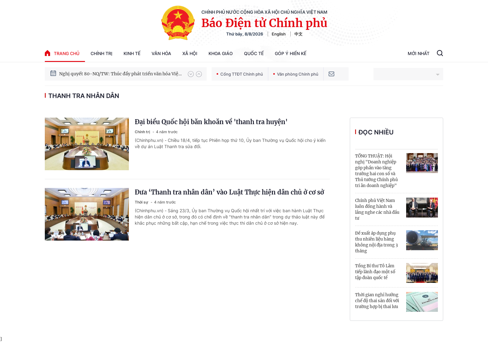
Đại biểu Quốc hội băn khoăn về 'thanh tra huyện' (211, 122)
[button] (191, 74)
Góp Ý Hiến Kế (290, 53)
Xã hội (189, 53)
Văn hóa (161, 53)
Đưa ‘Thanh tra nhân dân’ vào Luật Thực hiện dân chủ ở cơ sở (229, 192)
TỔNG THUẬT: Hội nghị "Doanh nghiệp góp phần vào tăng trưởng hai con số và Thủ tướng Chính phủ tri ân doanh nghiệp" (376, 170)
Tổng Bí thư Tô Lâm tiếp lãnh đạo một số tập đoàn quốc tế (375, 271)
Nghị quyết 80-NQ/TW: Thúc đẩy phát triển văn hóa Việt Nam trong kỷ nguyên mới (120, 74)
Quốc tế (254, 53)
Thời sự (142, 202)
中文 (298, 33)
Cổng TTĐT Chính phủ (240, 74)
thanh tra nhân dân (83, 96)
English (279, 33)
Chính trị (101, 53)
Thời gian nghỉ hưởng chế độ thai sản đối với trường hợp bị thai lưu (377, 300)
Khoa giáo (221, 53)
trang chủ (62, 53)
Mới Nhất (418, 53)
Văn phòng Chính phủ (295, 74)
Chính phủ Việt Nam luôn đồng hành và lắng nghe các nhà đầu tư (377, 209)
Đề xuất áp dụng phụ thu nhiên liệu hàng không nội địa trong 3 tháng (376, 242)
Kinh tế (132, 53)
